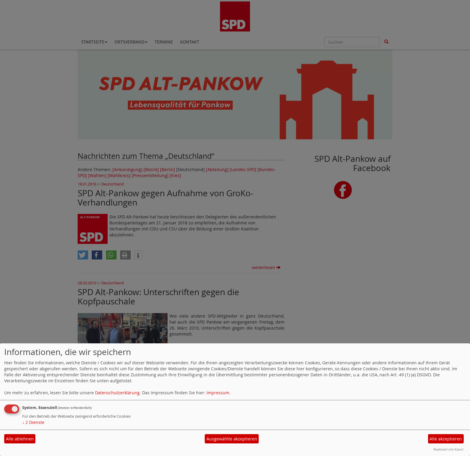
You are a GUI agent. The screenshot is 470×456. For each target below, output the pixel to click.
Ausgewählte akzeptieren (232, 439)
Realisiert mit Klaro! (448, 449)
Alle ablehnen (20, 439)
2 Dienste (33, 422)
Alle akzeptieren (446, 439)
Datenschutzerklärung (117, 392)
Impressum (218, 392)
